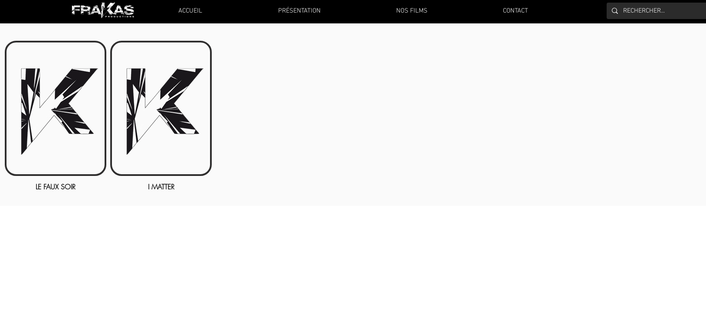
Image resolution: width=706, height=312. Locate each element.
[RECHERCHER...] (663, 11)
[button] (411, 11)
